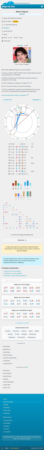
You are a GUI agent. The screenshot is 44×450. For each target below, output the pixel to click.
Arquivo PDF (7, 99)
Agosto (24, 334)
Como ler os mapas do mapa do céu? (22, 235)
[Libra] (6, 291)
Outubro (12, 337)
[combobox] (22, 280)
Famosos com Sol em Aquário (12, 271)
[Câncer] (25, 288)
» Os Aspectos (7, 432)
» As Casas (6, 429)
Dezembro (31, 337)
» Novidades (6, 413)
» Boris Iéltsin (6, 346)
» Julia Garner (6, 360)
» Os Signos (6, 426)
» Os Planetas (6, 423)
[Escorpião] (12, 291)
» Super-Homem (7, 376)
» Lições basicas (6, 417)
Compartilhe (36, 99)
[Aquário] (32, 291)
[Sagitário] (19, 291)
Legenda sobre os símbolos (22, 323)
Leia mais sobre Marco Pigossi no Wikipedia (15, 95)
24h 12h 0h (26, 107)
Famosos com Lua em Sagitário (13, 273)
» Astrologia (6, 407)
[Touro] (12, 288)
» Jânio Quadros (7, 373)
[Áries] (6, 288)
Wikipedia (6, 28)
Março (24, 331)
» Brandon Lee (6, 349)
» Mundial (5, 404)
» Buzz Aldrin (6, 370)
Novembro (21, 337)
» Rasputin (5, 379)
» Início (5, 399)
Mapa (6, 448)
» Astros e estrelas (8, 402)
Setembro (32, 334)
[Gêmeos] (19, 288)
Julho (17, 334)
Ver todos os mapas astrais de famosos (15, 275)
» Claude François (7, 355)
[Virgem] (38, 288)
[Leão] (31, 288)
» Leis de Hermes (7, 420)
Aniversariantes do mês (22, 327)
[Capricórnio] (25, 291)
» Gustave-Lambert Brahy (9, 358)
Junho (10, 334)
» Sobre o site (6, 410)
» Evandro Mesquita (8, 382)
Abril (30, 331)
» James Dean (6, 385)
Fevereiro (16, 331)
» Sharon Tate (6, 387)
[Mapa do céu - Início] (8, 4)
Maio (37, 331)
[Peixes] (38, 291)
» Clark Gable (6, 352)
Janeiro (7, 331)
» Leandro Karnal (7, 363)
